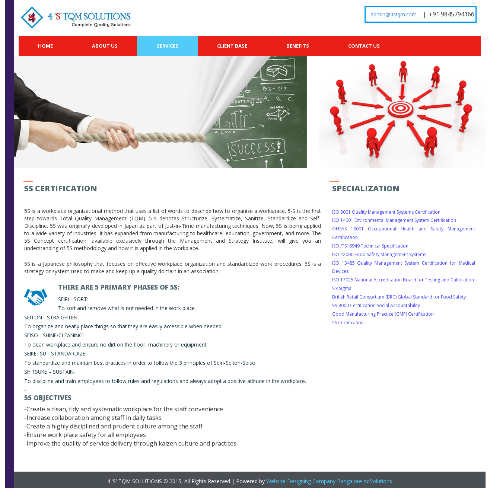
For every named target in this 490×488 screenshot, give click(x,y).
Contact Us (364, 45)
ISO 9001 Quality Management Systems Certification (386, 212)
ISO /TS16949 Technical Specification (370, 246)
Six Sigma (341, 288)
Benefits (297, 45)
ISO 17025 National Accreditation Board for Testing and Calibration (403, 280)
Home (45, 45)
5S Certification (348, 322)
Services (167, 45)
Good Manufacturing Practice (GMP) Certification (383, 314)
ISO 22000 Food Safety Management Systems (379, 254)
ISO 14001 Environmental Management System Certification (394, 220)
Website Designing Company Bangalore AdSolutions (329, 481)
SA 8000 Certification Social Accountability (376, 305)
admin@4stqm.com (393, 14)
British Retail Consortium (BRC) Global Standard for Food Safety (399, 297)
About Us (105, 45)
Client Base (232, 45)
